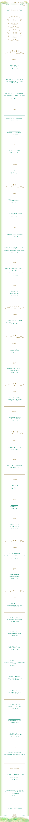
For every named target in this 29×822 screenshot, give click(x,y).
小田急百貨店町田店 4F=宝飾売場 (14, 213)
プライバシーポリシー (17, 819)
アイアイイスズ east (14, 524)
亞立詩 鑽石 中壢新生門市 (14, 646)
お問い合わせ (9, 819)
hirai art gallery (14, 485)
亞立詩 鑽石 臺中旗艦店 (14, 676)
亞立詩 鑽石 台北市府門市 (14, 733)
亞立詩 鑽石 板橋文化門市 (14, 617)
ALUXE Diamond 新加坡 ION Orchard (14, 774)
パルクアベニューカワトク (14, 131)
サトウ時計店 (14, 170)
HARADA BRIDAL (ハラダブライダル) (14, 465)
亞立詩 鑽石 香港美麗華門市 (14, 752)
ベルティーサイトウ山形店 (14, 150)
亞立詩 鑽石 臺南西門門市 (14, 704)
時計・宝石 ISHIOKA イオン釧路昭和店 (14, 93)
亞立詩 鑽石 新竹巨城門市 (14, 660)
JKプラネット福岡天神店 (14, 553)
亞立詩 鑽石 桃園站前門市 (14, 632)
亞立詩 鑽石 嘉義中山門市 (14, 690)
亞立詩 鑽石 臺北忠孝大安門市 (14, 603)
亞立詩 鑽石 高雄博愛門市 (14, 719)
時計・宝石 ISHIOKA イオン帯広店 (14, 79)
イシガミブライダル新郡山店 (14, 417)
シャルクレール (14, 291)
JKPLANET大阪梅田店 (14, 397)
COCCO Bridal (14, 505)
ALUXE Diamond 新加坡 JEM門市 (14, 790)
